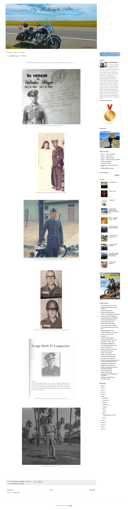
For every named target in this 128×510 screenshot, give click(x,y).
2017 (102, 424)
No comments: (28, 481)
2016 (102, 426)
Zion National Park (105, 379)
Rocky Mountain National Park (108, 363)
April (104, 417)
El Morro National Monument (108, 323)
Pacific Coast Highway (106, 352)
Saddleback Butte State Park (108, 365)
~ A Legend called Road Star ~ (112, 245)
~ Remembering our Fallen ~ (17, 56)
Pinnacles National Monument (108, 356)
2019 (102, 420)
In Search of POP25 (106, 163)
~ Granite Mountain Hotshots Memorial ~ (113, 227)
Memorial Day (14, 483)
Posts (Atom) (16, 492)
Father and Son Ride (106, 161)
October (105, 402)
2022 (102, 392)
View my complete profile (106, 100)
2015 (102, 429)
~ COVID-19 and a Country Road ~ (113, 236)
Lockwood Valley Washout (107, 338)
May (104, 413)
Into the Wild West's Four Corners (109, 332)
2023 (102, 390)
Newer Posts (10, 490)
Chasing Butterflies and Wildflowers (109, 318)
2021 (102, 394)
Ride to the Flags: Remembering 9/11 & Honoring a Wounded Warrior (110, 361)
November (105, 400)
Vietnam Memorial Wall (106, 372)
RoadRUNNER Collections (107, 168)
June (104, 411)
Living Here (104, 336)
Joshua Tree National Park (107, 334)
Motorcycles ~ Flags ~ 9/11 (107, 341)
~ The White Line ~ (105, 131)
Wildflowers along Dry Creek (108, 377)
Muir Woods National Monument (109, 345)
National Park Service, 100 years (109, 349)
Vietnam (19, 483)
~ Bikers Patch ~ (112, 191)
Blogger (70, 505)
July (104, 409)
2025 (102, 385)
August (104, 407)
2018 (102, 422)
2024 (102, 388)
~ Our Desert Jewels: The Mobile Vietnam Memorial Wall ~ (113, 255)
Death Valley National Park (107, 321)
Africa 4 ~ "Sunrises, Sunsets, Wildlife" (110, 159)
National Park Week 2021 (107, 351)
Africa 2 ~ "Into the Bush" (107, 156)
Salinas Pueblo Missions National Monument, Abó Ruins (109, 368)
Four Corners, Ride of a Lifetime (109, 325)
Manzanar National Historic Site (108, 340)
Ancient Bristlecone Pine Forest (108, 305)
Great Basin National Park (107, 330)
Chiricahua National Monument (108, 320)
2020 (102, 396)
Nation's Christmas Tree (107, 347)
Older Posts (92, 490)
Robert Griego (114, 62)
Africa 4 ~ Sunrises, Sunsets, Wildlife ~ (113, 218)
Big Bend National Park (106, 310)
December (105, 398)
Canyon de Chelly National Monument (110, 314)
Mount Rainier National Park (108, 343)
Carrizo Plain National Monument (109, 316)
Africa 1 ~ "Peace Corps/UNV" (108, 154)
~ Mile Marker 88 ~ (113, 182)
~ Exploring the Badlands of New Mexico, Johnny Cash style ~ (113, 211)
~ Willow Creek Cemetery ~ (112, 262)
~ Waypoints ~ (111, 200)
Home (51, 490)
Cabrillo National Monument (107, 312)
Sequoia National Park (106, 370)
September (105, 404)
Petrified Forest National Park (108, 354)
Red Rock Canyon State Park (108, 358)
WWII (23, 483)
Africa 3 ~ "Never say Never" (108, 157)
